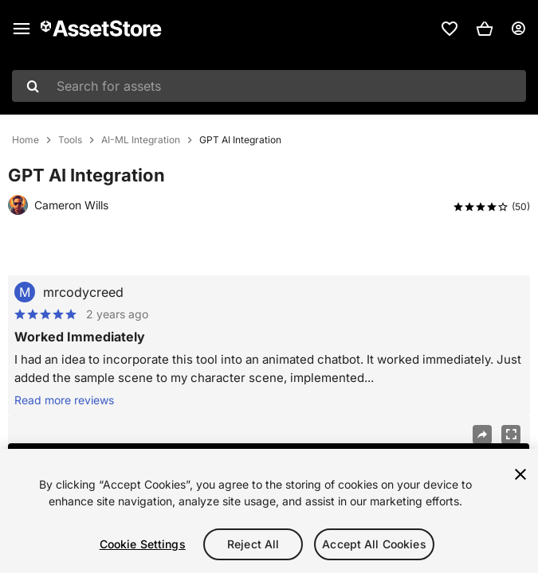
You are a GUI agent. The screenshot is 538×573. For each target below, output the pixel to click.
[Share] (482, 434)
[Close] (520, 474)
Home (25, 140)
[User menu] (518, 29)
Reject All (253, 544)
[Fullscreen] (510, 434)
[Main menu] (21, 29)
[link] (449, 28)
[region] (269, 511)
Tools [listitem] (70, 140)
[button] (484, 28)
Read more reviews (64, 400)
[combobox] (269, 86)
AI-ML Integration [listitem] (140, 140)
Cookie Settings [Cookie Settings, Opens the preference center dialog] (143, 544)
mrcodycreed (83, 292)
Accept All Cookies (374, 544)
